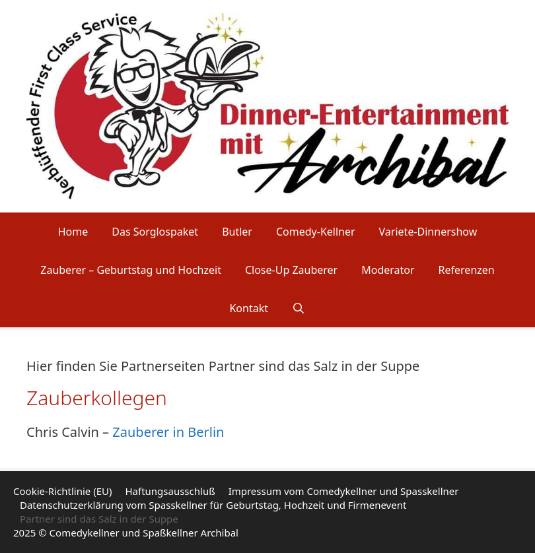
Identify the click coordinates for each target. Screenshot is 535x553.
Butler (237, 231)
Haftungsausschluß (170, 491)
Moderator (387, 270)
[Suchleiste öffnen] (299, 308)
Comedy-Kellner (315, 231)
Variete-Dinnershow (428, 231)
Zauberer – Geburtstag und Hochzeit (130, 270)
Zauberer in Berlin (168, 432)
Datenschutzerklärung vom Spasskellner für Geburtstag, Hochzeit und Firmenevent (213, 504)
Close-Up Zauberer (291, 270)
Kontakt (248, 308)
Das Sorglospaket (155, 231)
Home (73, 231)
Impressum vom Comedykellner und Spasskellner (344, 491)
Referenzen (467, 270)
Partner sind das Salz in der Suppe (99, 518)
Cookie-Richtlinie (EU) (62, 491)
